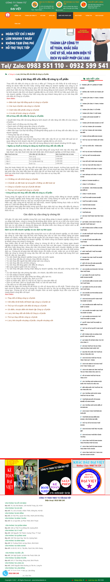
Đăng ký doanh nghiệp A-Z (89, 180)
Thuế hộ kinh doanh (87, 205)
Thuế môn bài (85, 212)
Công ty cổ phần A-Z (87, 184)
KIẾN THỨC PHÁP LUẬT (65, 15)
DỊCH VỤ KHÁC (99, 15)
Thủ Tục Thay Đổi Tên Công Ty (90, 165)
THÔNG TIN (89, 15)
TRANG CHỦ (17, 15)
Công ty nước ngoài (88, 193)
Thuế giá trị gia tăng (88, 208)
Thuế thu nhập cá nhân (88, 201)
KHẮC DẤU (52, 15)
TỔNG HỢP (17, 23)
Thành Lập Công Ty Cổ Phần (90, 109)
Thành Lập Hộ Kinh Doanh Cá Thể (91, 122)
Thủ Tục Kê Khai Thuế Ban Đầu (90, 151)
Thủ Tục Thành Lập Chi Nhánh (90, 126)
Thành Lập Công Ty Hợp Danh (90, 113)
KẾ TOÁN (42, 15)
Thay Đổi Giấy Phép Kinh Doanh (91, 161)
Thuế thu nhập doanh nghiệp (90, 197)
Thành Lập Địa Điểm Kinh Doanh (91, 136)
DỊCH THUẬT (78, 15)
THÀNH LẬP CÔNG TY (31, 15)
